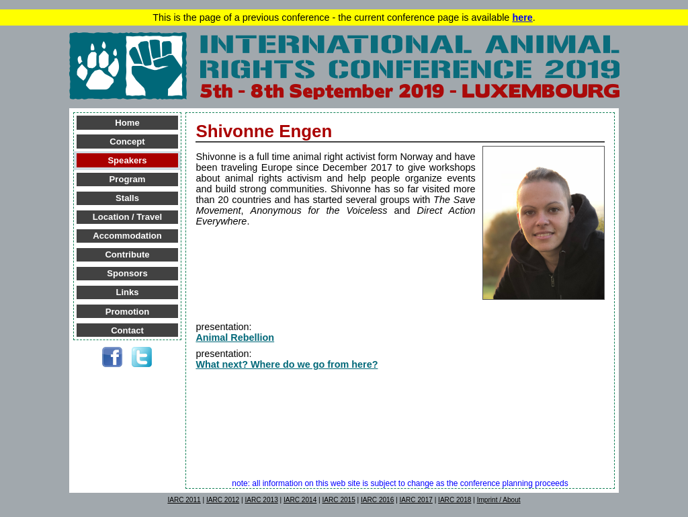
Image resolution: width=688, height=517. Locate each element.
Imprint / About (499, 500)
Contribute (127, 254)
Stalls (127, 198)
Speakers (127, 160)
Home (127, 123)
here (522, 17)
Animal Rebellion (235, 337)
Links (127, 292)
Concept (127, 141)
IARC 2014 (300, 500)
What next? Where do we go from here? (287, 364)
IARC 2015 (338, 500)
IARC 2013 (261, 500)
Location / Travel (127, 217)
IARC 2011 (183, 500)
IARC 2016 (377, 500)
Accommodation (127, 236)
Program (128, 179)
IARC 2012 (222, 500)
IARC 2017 (416, 500)
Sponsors (127, 273)
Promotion (127, 312)
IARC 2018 (454, 500)
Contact (127, 330)
